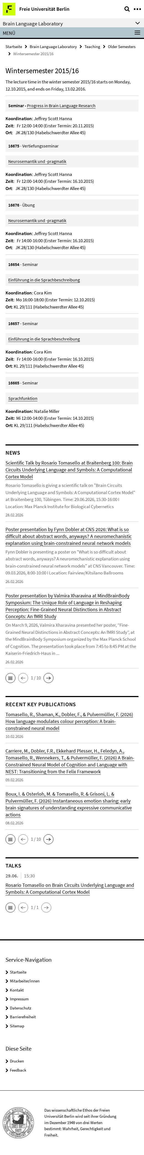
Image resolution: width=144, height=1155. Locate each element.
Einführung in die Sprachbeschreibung (44, 280)
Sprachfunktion (22, 398)
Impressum (19, 998)
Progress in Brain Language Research (61, 105)
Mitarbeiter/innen (25, 980)
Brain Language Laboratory (53, 46)
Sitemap (17, 1026)
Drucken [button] (17, 1061)
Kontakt (17, 990)
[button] (10, 678)
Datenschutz (20, 1008)
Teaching (92, 46)
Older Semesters (121, 46)
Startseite (14, 46)
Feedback (18, 1070)
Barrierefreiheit (23, 1016)
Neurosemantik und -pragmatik (37, 161)
